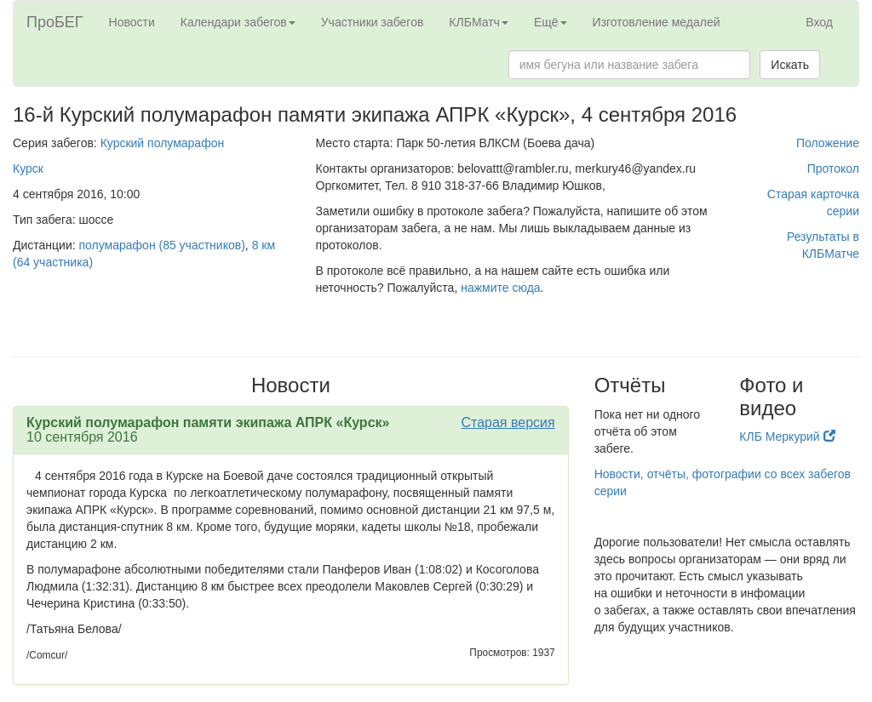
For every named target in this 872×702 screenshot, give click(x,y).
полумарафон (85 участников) (162, 245)
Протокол (833, 168)
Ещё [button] (550, 22)
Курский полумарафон (162, 143)
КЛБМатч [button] (478, 22)
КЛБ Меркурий (787, 436)
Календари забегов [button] (238, 22)
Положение (827, 143)
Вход (819, 22)
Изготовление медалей (656, 22)
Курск (28, 168)
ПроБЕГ (54, 22)
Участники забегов (372, 22)
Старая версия (507, 422)
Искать (790, 64)
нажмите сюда (500, 287)
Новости (132, 22)
